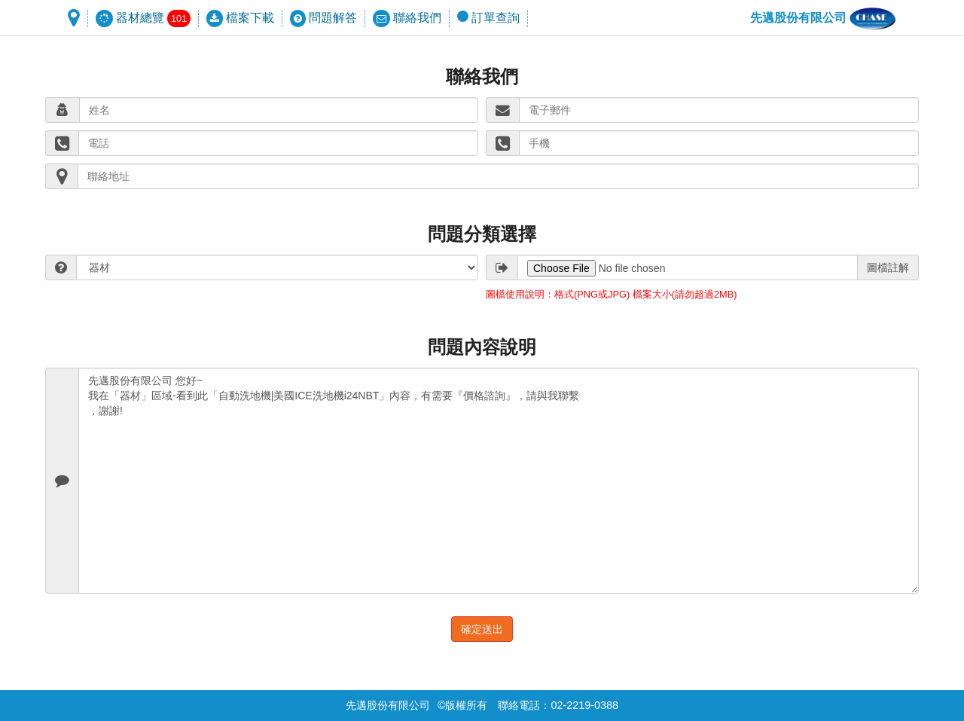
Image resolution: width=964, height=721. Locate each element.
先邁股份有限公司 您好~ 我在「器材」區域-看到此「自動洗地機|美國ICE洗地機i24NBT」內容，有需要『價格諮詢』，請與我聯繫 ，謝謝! (498, 481)
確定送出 (482, 629)
